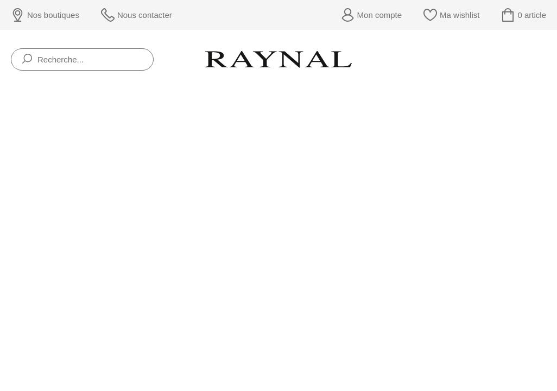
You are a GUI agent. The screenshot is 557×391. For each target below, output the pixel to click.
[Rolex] (544, 59)
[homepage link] (278, 59)
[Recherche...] (82, 59)
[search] (27, 59)
